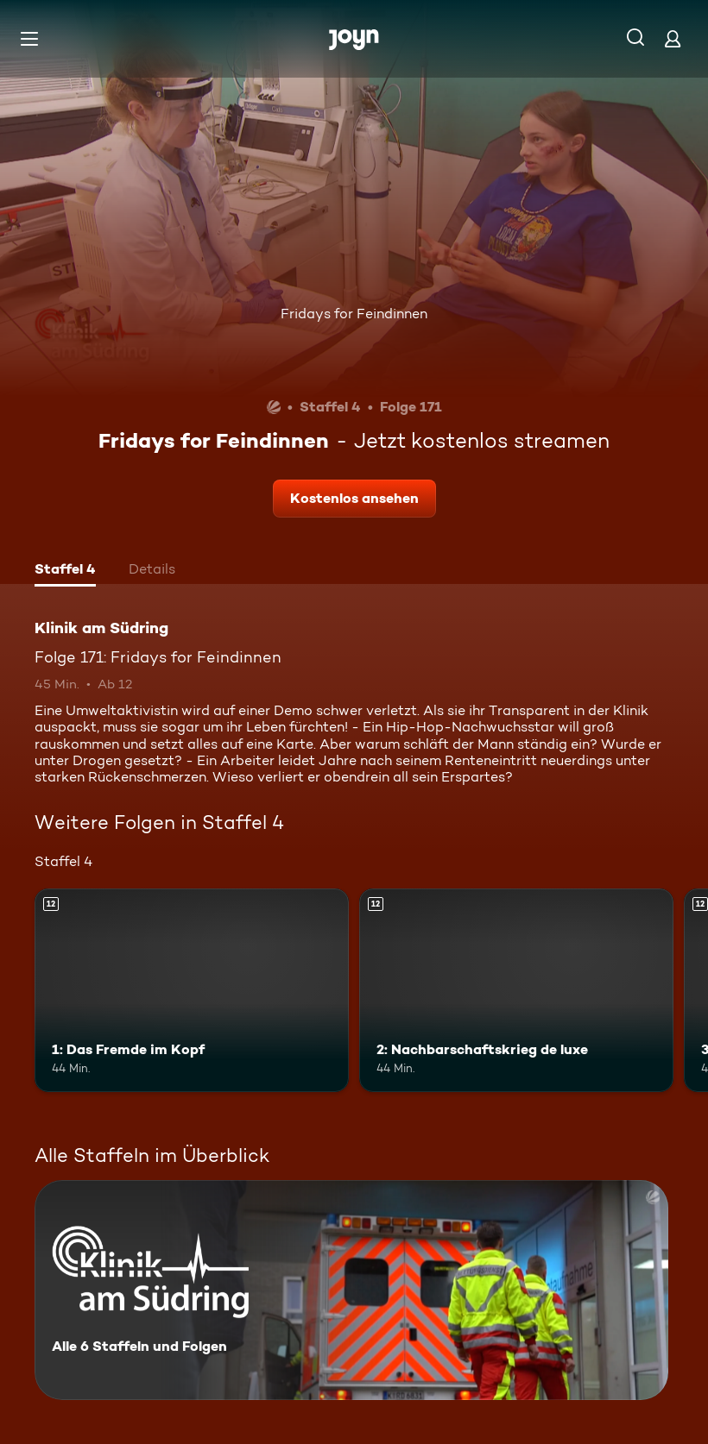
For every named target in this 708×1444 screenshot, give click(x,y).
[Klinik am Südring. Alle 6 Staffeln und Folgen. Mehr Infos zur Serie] (351, 1290)
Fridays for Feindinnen (354, 313)
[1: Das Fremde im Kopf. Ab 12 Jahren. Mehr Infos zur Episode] (192, 990)
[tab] (65, 571)
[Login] (673, 38)
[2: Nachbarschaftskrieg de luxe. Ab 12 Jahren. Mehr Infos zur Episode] (516, 990)
